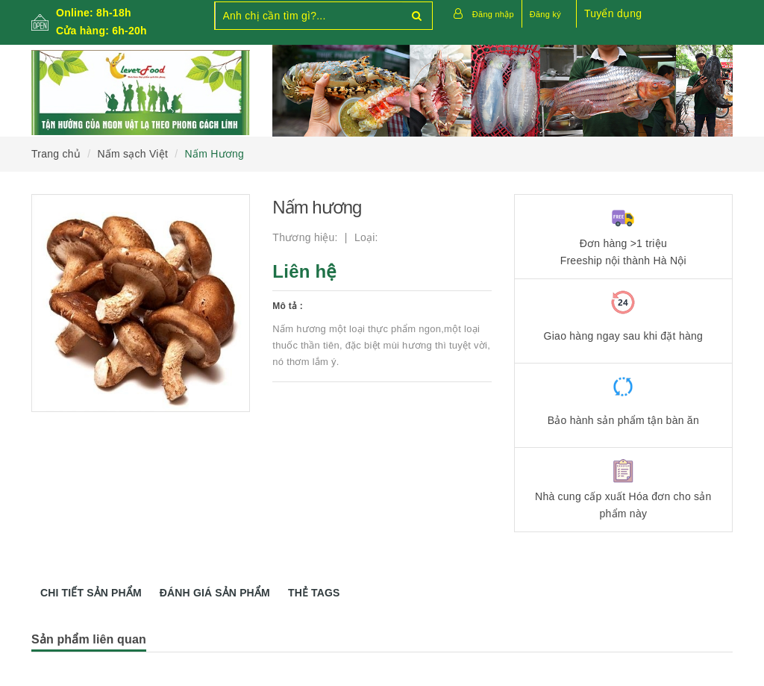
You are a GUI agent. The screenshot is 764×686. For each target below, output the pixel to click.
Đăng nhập (493, 14)
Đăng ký (545, 14)
